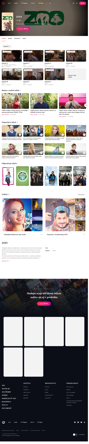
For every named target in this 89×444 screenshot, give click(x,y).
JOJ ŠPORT (6, 392)
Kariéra (68, 398)
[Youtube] (81, 423)
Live (9, 3)
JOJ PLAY (6, 389)
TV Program (24, 3)
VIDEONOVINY (49, 395)
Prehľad (4, 38)
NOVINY (47, 387)
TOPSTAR (25, 389)
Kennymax (9, 436)
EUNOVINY (48, 398)
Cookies (17, 431)
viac (47, 24)
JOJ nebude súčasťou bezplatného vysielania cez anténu (74, 401)
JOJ (3, 385)
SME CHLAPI (26, 392)
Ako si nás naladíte (70, 392)
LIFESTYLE (27, 383)
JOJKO (5, 396)
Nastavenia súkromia (24, 431)
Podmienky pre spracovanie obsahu (8, 431)
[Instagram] (78, 423)
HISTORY (25, 398)
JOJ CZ (5, 406)
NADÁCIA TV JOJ (9, 399)
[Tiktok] (84, 423)
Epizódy (10, 38)
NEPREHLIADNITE (72, 383)
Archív (16, 3)
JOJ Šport (40, 3)
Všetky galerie (81, 194)
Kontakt (43, 431)
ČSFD (18, 20)
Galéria (24, 38)
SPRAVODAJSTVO (50, 383)
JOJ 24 (33, 3)
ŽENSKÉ (25, 387)
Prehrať (44, 304)
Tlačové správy (69, 387)
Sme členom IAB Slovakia (35, 431)
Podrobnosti (17, 38)
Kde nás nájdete (70, 395)
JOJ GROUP (7, 409)
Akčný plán (69, 405)
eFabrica (17, 436)
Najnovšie (7, 46)
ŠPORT (46, 392)
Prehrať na (23, 29)
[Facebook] (74, 423)
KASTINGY (6, 402)
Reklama (68, 389)
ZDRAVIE (25, 395)
